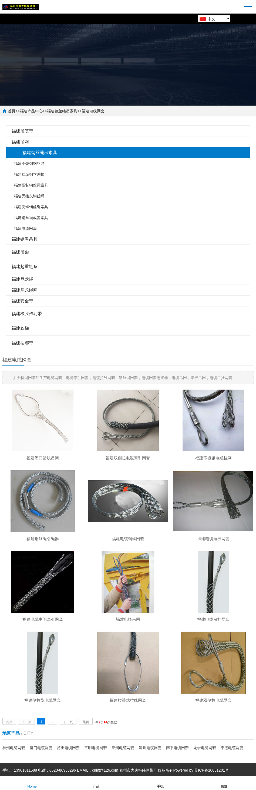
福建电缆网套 (93, 111)
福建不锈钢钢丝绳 (29, 163)
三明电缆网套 (95, 748)
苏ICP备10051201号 (211, 770)
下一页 (68, 722)
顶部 (224, 782)
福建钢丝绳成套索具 (31, 218)
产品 (96, 782)
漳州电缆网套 (150, 748)
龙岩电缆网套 (204, 748)
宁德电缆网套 (232, 748)
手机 (160, 782)
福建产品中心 (31, 111)
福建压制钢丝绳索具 (31, 185)
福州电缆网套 (13, 748)
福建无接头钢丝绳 (29, 196)
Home (32, 782)
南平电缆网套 (177, 748)
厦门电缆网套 (41, 748)
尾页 (86, 722)
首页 (11, 111)
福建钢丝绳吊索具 (62, 111)
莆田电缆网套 (68, 748)
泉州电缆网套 (123, 748)
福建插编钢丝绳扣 (29, 174)
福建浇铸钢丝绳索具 (31, 207)
